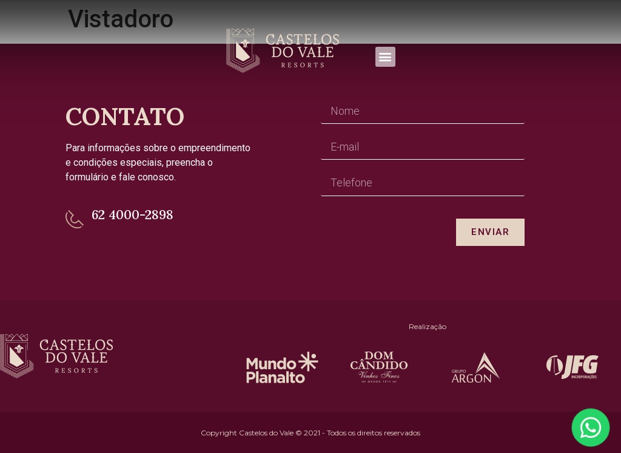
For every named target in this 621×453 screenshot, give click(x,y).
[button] (385, 57)
